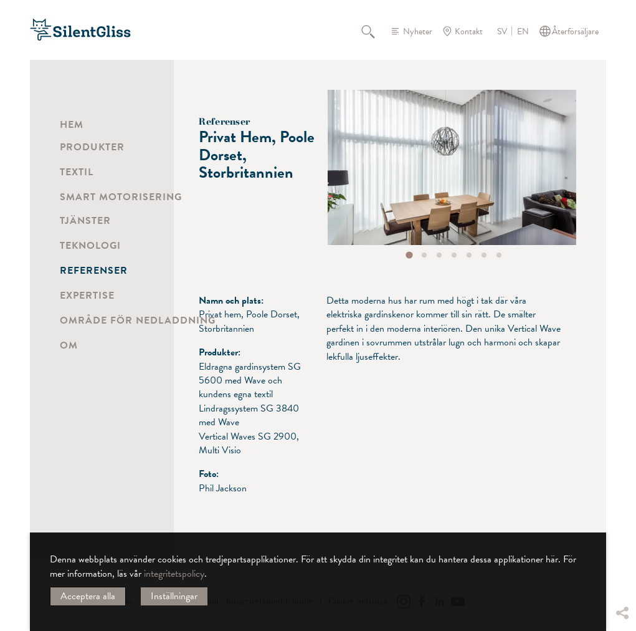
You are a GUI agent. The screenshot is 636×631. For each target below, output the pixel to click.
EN (523, 32)
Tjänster (85, 220)
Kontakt (469, 31)
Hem (71, 124)
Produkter (92, 147)
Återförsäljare (575, 31)
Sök (375, 31)
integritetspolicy (174, 573)
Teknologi (90, 245)
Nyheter (417, 31)
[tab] (409, 254)
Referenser (94, 270)
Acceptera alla (87, 596)
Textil (76, 172)
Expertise (87, 295)
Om (69, 345)
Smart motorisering (121, 197)
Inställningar (174, 596)
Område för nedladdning (138, 320)
